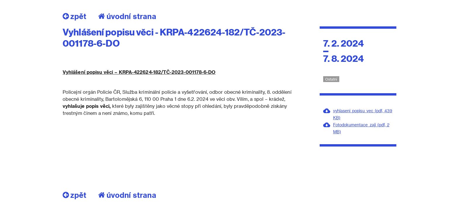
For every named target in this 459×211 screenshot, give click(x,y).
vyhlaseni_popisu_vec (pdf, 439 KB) (363, 114)
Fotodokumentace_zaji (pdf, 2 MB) (361, 128)
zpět (74, 16)
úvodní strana (127, 16)
